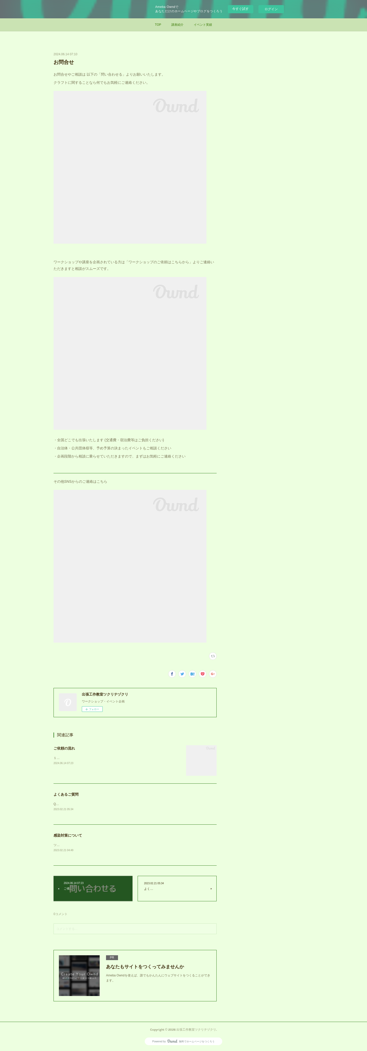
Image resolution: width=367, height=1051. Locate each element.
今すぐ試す (240, 9)
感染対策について (68, 836)
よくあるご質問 (66, 794)
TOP (158, 24)
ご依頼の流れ (64, 748)
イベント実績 (203, 24)
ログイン (271, 9)
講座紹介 (177, 24)
